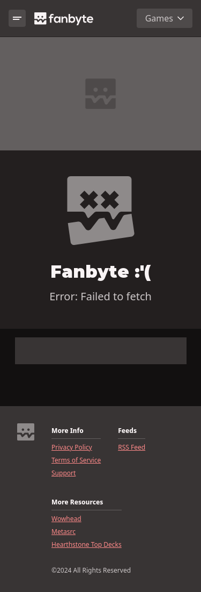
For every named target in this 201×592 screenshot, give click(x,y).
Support (63, 473)
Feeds (127, 431)
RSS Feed (131, 447)
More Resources (77, 502)
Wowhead (66, 519)
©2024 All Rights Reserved (91, 570)
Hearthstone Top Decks (86, 544)
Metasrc (63, 532)
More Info (67, 431)
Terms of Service (76, 460)
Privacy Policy (71, 447)
